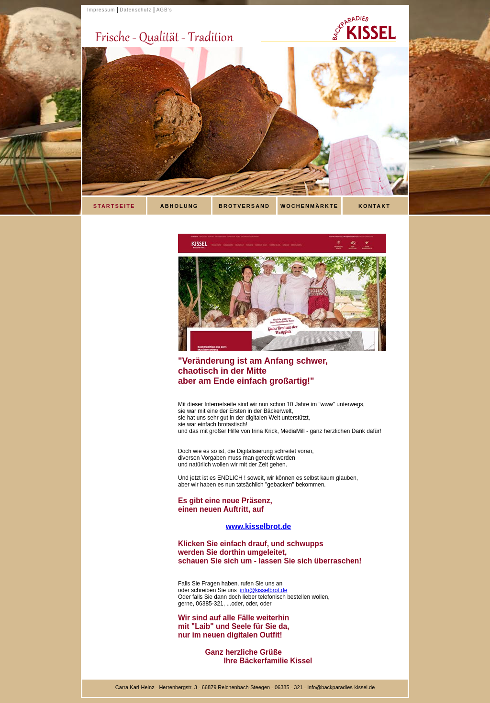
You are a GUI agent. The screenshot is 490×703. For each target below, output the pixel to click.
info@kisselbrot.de (263, 590)
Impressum (101, 9)
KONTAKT (374, 206)
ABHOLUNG (179, 206)
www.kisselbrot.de (258, 526)
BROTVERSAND (244, 206)
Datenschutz (136, 9)
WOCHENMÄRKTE (309, 206)
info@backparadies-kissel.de (341, 687)
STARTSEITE (114, 206)
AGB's (164, 9)
